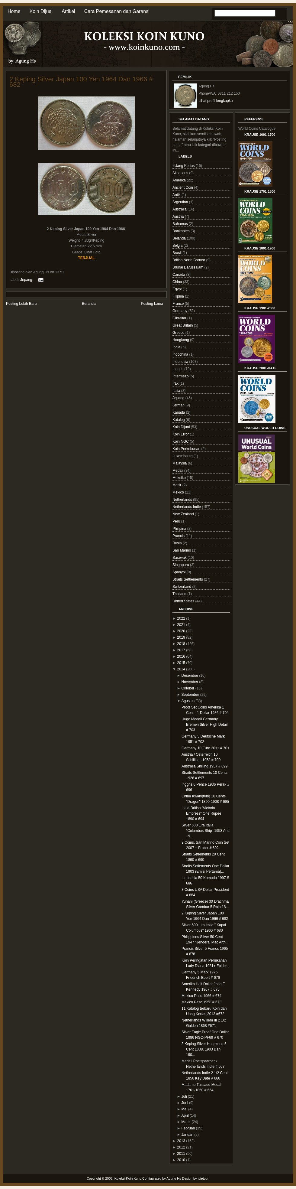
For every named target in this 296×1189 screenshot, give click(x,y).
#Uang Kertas (184, 166)
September (190, 694)
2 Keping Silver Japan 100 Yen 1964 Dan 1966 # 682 (81, 81)
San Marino (182, 550)
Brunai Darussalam (188, 267)
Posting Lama (152, 303)
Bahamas (180, 224)
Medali (178, 470)
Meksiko (179, 478)
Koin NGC (181, 441)
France (178, 303)
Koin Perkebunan (186, 449)
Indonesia (180, 362)
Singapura (181, 565)
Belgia (178, 245)
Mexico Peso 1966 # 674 (201, 996)
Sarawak (180, 557)
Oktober (188, 688)
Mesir (177, 485)
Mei (184, 1109)
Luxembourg (183, 456)
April (185, 1115)
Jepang (26, 280)
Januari (187, 1134)
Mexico (178, 492)
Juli (184, 1096)
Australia (180, 209)
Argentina (180, 202)
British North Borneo (189, 260)
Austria (178, 216)
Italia (176, 391)
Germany (180, 311)
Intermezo (181, 376)
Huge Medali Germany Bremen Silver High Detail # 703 (204, 724)
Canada (179, 274)
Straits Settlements (188, 579)
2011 (181, 1154)
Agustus (188, 701)
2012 (181, 1147)
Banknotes (181, 231)
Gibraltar (179, 318)
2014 (181, 669)
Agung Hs (173, 1178)
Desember (190, 675)
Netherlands (182, 499)
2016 (181, 656)
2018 (181, 644)
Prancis (178, 536)
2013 (181, 1141)
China (177, 282)
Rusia (177, 543)
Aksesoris (180, 173)
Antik (177, 195)
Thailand (179, 594)
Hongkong (181, 340)
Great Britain (183, 325)
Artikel (68, 11)
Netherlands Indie (187, 507)
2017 (181, 650)
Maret (186, 1122)
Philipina (179, 528)
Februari (188, 1128)
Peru (176, 521)
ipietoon (204, 1178)
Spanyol (179, 572)
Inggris (178, 369)
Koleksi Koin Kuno (127, 1178)
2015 (181, 663)
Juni (185, 1103)
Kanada (179, 412)
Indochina (180, 354)
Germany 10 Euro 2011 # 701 (205, 748)
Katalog (179, 420)
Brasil (177, 253)
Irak (175, 383)
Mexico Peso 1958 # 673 (201, 1002)
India (176, 347)
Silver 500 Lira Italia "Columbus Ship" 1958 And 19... (206, 830)
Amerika (179, 180)
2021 (181, 625)
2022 (181, 618)
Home (14, 11)
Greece (178, 333)
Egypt (177, 289)
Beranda (88, 303)
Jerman (178, 405)
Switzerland (182, 587)
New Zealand (183, 514)
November (190, 682)
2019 (181, 637)
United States (183, 601)
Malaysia (180, 463)
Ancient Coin (183, 187)
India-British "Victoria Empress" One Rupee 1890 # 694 (201, 813)
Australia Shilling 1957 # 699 (204, 766)
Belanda (179, 238)
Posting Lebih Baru (21, 303)
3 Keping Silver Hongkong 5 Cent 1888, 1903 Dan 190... (204, 1049)
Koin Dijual (41, 11)
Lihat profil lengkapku (215, 101)
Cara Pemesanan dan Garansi (117, 11)
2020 (181, 631)
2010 (181, 1160)
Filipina (178, 296)
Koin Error (181, 434)
